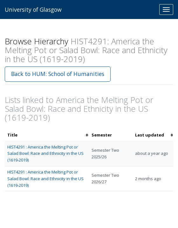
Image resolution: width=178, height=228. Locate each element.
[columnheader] (47, 135)
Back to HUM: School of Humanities (57, 74)
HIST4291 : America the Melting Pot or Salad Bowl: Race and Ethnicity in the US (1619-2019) (45, 153)
